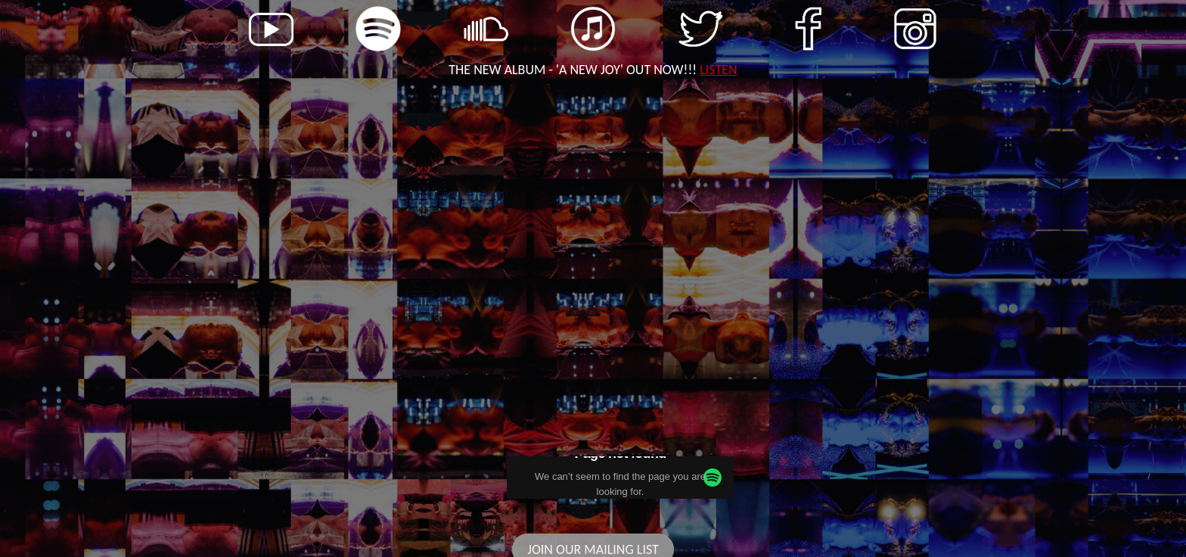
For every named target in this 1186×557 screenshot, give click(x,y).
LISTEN (718, 69)
